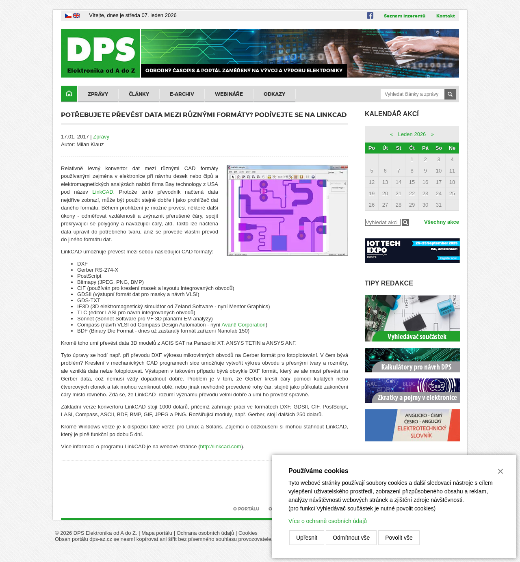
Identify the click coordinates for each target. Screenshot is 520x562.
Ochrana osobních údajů (205, 533)
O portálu (246, 509)
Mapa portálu (156, 533)
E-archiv (182, 94)
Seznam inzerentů (404, 16)
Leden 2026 (412, 134)
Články (139, 94)
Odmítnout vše (351, 537)
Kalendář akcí (392, 113)
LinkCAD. (103, 192)
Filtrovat (405, 222)
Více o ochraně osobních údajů (327, 521)
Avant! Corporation (244, 325)
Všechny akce (441, 222)
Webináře (229, 94)
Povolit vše (399, 537)
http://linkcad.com (220, 446)
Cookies (248, 533)
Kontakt (445, 16)
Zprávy (98, 94)
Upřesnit (306, 537)
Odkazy (274, 94)
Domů (69, 94)
